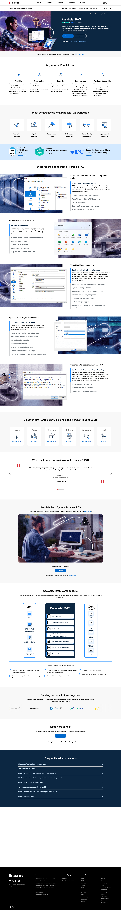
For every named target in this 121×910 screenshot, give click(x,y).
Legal (102, 885)
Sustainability (84, 897)
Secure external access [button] (19, 343)
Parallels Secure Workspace (42, 880)
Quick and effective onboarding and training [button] (88, 370)
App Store (83, 892)
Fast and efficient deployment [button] (82, 388)
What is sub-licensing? (60, 796)
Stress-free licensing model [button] (82, 384)
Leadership (84, 899)
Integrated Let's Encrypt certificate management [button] (28, 354)
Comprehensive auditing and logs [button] (23, 350)
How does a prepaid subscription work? (60, 787)
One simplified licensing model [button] (83, 298)
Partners (83, 883)
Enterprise (64, 878)
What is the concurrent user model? (60, 782)
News (82, 894)
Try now (104, 8)
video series (87, 511)
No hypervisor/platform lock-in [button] (83, 209)
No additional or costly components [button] (84, 295)
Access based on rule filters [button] (20, 340)
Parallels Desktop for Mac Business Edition (46, 883)
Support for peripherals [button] (19, 241)
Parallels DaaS (39, 892)
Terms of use (104, 883)
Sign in (106, 3)
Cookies (103, 880)
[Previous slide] (10, 474)
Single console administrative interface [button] (86, 270)
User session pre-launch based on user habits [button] (27, 238)
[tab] (91, 183)
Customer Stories (83, 8)
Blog (82, 878)
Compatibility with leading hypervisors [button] (85, 195)
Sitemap (83, 890)
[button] (39, 3)
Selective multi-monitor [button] (19, 245)
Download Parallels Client (78, 41)
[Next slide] (110, 474)
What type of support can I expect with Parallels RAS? (60, 773)
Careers (83, 901)
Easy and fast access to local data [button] (23, 252)
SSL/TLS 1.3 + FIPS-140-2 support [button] (23, 323)
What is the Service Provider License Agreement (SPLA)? (60, 791)
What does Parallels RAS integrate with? (60, 764)
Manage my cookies (106, 892)
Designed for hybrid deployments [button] (84, 183)
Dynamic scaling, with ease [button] (82, 288)
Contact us (81, 36)
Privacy (103, 878)
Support (83, 885)
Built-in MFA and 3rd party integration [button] (24, 336)
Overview (64, 8)
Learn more (22, 155)
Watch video (81, 54)
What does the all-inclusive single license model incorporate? (60, 778)
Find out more (15, 234)
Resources (92, 8)
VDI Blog (83, 880)
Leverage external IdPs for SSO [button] (22, 347)
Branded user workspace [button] (20, 248)
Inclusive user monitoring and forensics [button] (25, 333)
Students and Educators (68, 880)
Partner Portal (72, 575)
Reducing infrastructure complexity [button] (84, 391)
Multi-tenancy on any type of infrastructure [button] (87, 291)
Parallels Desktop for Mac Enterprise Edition (46, 885)
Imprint (103, 894)
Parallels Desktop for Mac (41, 890)
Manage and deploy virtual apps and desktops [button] (88, 284)
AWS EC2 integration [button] (79, 202)
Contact (83, 887)
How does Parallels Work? (60, 769)
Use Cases (72, 8)
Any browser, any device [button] (19, 225)
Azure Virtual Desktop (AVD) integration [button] (86, 199)
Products (85, 14)
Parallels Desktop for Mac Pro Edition (44, 887)
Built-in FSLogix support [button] (80, 302)
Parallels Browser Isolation (41, 894)
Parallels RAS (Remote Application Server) (45, 878)
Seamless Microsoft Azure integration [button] (85, 206)
